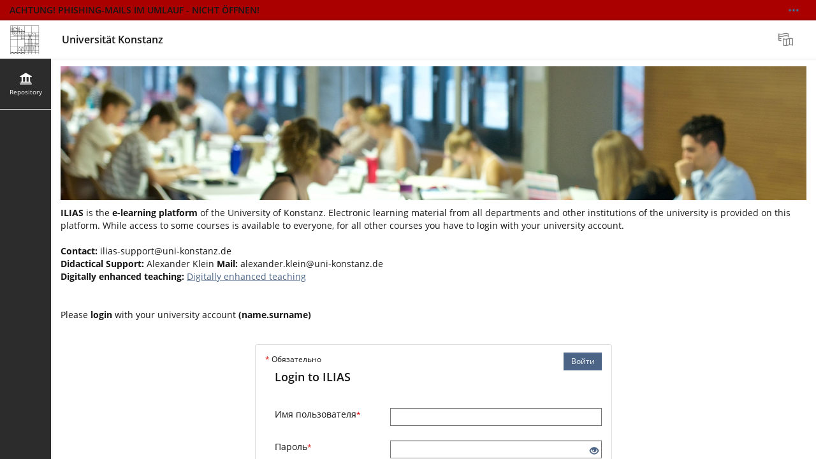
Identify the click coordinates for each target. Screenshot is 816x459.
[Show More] (794, 10)
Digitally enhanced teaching (246, 276)
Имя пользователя (318, 414)
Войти (583, 361)
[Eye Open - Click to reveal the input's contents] (594, 451)
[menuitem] (787, 39)
